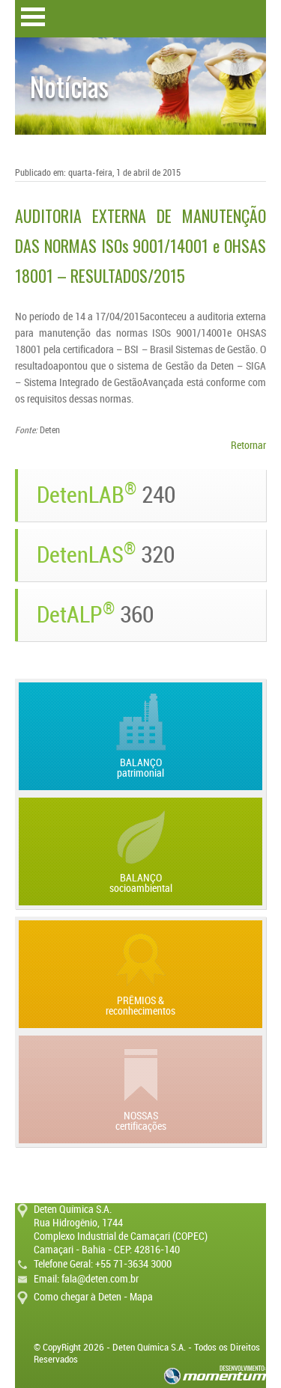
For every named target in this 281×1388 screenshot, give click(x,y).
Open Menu (33, 17)
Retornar (248, 445)
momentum (215, 1375)
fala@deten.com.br (100, 1279)
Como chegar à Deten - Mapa (93, 1297)
